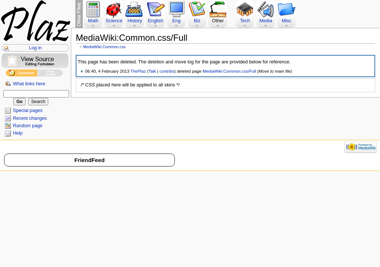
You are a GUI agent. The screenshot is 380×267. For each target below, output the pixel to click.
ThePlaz (138, 71)
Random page (28, 125)
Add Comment (21, 74)
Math (93, 20)
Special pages (28, 110)
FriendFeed (90, 160)
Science (114, 20)
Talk (152, 71)
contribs (167, 71)
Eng (176, 20)
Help (18, 133)
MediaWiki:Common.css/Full (229, 71)
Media (265, 20)
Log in (35, 47)
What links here (29, 83)
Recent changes (30, 118)
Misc (286, 20)
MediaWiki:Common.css (104, 46)
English (155, 20)
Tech (245, 20)
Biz (197, 20)
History (134, 20)
